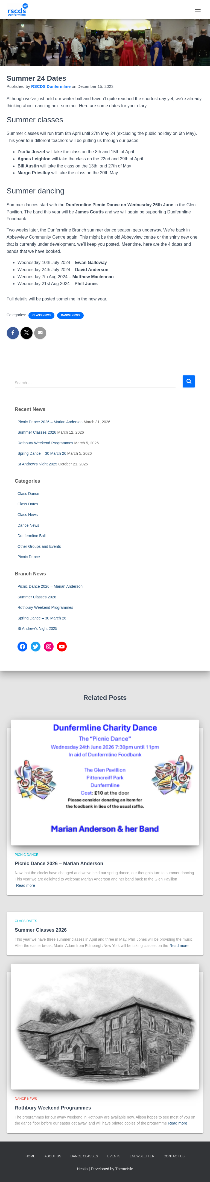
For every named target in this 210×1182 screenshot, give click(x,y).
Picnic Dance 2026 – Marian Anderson (50, 422)
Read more (25, 885)
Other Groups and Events (39, 546)
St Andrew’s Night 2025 (37, 464)
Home (30, 1156)
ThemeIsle (124, 1169)
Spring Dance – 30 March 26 (42, 453)
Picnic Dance (29, 557)
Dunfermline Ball (32, 536)
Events (113, 1156)
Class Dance (28, 493)
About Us (53, 1156)
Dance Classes (84, 1156)
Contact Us (174, 1156)
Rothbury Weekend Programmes (45, 443)
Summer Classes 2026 (37, 432)
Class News (41, 315)
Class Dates (28, 504)
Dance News (70, 315)
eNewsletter (142, 1156)
